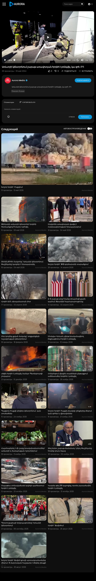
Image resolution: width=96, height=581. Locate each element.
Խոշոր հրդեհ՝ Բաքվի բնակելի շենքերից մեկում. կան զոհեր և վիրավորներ (70, 412)
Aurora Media (20, 80)
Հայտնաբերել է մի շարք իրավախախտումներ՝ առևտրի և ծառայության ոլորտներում (23, 449)
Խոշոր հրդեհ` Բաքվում (12, 187)
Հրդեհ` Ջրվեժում (56, 525)
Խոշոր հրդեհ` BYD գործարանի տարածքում (68, 264)
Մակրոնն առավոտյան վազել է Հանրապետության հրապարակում (64, 225)
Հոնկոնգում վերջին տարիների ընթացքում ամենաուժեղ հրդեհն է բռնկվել (68, 374)
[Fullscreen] (90, 60)
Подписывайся (83, 80)
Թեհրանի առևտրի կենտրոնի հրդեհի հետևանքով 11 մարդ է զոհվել (18, 225)
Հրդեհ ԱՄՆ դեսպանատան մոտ (16, 301)
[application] (48, 37)
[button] (90, 4)
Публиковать (85, 117)
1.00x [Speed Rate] (74, 60)
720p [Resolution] (86, 60)
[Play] (5, 60)
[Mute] (82, 60)
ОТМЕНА (72, 117)
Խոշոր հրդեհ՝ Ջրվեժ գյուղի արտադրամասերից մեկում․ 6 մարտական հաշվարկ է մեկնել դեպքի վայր (23, 563)
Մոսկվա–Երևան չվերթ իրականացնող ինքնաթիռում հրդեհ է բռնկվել (66, 337)
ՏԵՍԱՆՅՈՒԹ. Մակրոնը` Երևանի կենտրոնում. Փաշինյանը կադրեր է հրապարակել (22, 262)
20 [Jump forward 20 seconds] (77, 60)
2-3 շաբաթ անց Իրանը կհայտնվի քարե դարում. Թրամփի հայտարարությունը (67, 300)
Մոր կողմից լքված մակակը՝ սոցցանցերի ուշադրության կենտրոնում (20, 337)
